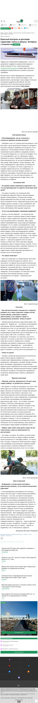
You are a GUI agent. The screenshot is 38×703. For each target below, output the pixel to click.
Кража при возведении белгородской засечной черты (18, 617)
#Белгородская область (6, 534)
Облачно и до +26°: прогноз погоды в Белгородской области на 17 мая (19, 558)
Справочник (22, 25)
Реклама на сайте (14, 697)
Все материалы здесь (19, 632)
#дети (30, 534)
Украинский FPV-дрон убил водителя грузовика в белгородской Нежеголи (18, 549)
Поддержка (17, 699)
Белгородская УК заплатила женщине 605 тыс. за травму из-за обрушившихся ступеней (18, 595)
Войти (36, 21)
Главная (4, 25)
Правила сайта (30, 697)
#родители (3, 535)
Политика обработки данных (22, 697)
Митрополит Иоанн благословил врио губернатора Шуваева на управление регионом (18, 567)
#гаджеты (25, 534)
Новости (13, 25)
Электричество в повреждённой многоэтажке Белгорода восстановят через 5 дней (17, 576)
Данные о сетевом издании (5, 697)
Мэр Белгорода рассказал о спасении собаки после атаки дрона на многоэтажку (19, 586)
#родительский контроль (17, 534)
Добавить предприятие (19, 652)
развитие (21, 699)
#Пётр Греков (9, 535)
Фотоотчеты (33, 25)
